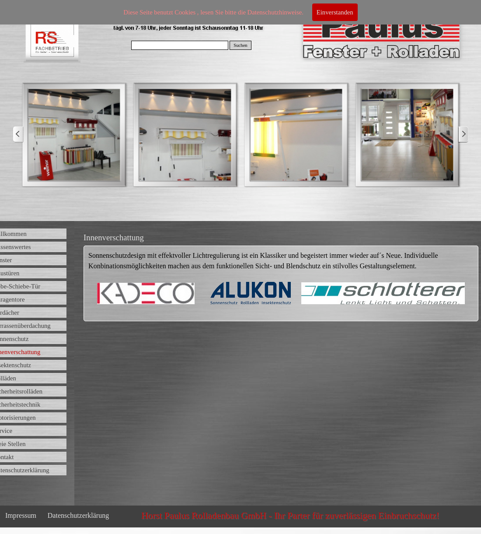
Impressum (20, 515)
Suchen (240, 45)
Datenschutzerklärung (78, 515)
